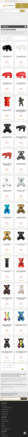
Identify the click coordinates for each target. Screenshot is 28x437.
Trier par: (3, 37)
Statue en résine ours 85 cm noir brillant (7, 57)
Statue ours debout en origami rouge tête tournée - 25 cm (7, 164)
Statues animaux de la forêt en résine (20, 18)
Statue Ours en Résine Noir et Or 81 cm (7, 271)
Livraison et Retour (5, 409)
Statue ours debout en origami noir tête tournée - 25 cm (21, 137)
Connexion (4, 433)
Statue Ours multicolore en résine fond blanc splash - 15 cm (21, 298)
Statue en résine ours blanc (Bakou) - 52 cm (21, 57)
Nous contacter (4, 405)
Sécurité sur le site (5, 413)
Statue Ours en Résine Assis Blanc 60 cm (7, 191)
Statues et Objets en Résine (9, 18)
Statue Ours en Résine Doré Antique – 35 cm (21, 218)
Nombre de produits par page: (7, 38)
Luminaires (4, 427)
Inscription (24, 398)
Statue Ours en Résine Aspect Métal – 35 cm (21, 164)
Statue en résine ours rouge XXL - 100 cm (7, 110)
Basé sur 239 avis (11, 1)
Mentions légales (5, 414)
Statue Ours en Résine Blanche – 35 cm (21, 191)
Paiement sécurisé (5, 411)
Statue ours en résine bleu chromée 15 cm (7, 218)
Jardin (3, 423)
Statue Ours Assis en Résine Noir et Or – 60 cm (7, 137)
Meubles (3, 425)
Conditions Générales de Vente (7, 407)
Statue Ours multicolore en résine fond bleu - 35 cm (21, 325)
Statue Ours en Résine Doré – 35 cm (7, 244)
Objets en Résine (4, 419)
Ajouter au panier (7, 65)
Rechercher (22, 10)
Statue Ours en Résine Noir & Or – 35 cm (21, 244)
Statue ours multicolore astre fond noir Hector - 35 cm (7, 298)
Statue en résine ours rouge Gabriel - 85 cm (21, 83)
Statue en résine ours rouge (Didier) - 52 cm (7, 83)
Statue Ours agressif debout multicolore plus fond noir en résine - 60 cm (21, 111)
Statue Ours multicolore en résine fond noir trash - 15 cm (21, 352)
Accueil (2, 18)
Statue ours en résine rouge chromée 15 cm (21, 271)
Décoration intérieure (5, 421)
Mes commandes (5, 435)
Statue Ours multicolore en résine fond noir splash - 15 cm (7, 352)
